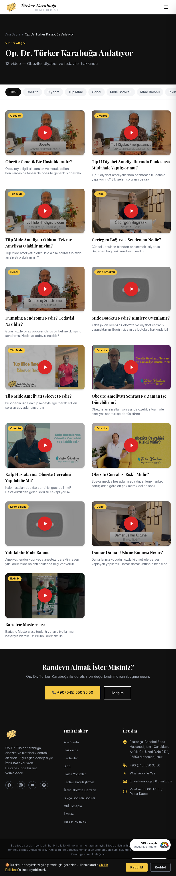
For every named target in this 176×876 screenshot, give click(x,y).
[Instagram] (21, 785)
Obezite (32, 92)
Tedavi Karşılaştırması (79, 782)
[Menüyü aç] (166, 7)
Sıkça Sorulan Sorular (79, 798)
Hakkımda (71, 750)
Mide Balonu (150, 92)
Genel (96, 92)
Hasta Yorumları (75, 774)
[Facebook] (9, 785)
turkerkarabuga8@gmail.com (151, 781)
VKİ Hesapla (73, 806)
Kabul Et (136, 867)
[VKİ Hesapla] (150, 845)
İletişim (117, 693)
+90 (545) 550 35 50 (145, 765)
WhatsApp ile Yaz (142, 773)
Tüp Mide (75, 92)
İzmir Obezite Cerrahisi (80, 790)
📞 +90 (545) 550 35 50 (72, 692)
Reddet (160, 867)
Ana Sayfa (12, 34)
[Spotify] (44, 785)
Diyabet (53, 92)
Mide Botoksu (120, 92)
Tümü (13, 92)
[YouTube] (32, 785)
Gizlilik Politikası (75, 822)
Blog (67, 766)
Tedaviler (71, 758)
